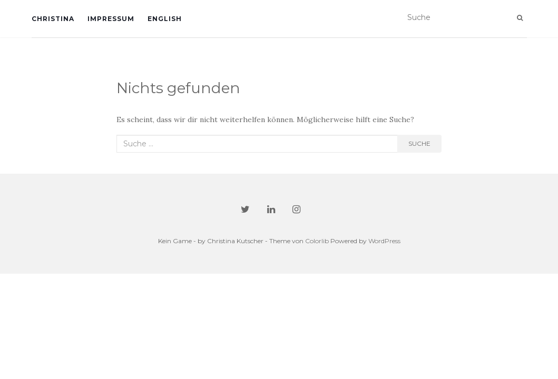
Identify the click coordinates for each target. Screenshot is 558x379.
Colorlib (317, 241)
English (165, 19)
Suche (419, 143)
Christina (53, 19)
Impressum (110, 19)
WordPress (384, 241)
